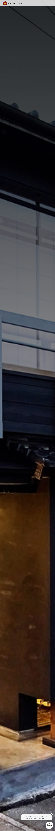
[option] (27, 415)
